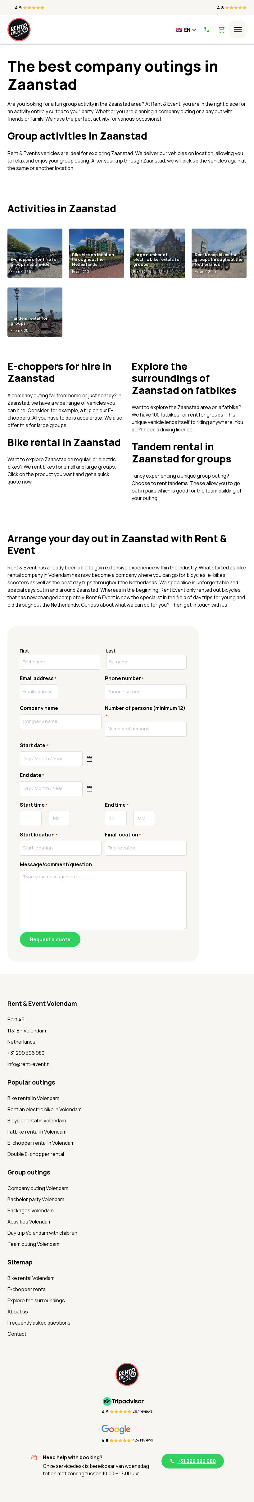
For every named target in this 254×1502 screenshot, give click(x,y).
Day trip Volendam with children (42, 1232)
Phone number (124, 678)
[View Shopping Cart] (222, 30)
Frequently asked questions (38, 1322)
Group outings (28, 1172)
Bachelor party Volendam (35, 1199)
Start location (38, 834)
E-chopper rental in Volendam (41, 1142)
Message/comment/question (56, 864)
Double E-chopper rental (35, 1154)
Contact (16, 1333)
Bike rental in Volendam (33, 1098)
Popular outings (31, 1082)
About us (17, 1311)
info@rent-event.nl (29, 1064)
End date (32, 775)
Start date (34, 745)
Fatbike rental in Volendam (36, 1131)
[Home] (19, 29)
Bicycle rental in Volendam (36, 1120)
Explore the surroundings (36, 1300)
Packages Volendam (30, 1210)
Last (111, 651)
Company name (39, 708)
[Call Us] (206, 30)
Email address (38, 678)
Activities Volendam (29, 1221)
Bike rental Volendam (31, 1278)
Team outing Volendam (33, 1244)
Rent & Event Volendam (42, 1003)
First (24, 651)
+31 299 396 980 (25, 1053)
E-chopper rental (27, 1289)
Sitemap (20, 1262)
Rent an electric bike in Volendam (44, 1109)
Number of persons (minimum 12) (145, 712)
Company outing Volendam (37, 1188)
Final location (123, 834)
